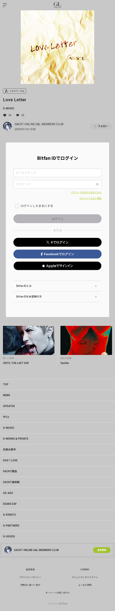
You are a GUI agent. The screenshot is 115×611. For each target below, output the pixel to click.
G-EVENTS (9, 514)
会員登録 (101, 550)
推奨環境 (30, 569)
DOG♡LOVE (10, 460)
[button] (57, 265)
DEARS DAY (10, 503)
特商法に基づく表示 (30, 585)
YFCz (6, 416)
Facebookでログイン (57, 254)
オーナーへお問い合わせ (57, 592)
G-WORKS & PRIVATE (15, 438)
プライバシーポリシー (30, 577)
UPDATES (9, 406)
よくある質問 (84, 585)
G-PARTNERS (11, 525)
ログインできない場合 (91, 198)
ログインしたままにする (37, 206)
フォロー (101, 126)
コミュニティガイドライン (85, 577)
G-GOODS (9, 536)
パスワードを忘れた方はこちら (86, 192)
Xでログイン (57, 242)
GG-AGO (8, 493)
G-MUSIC (8, 108)
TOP (5, 384)
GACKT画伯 (10, 471)
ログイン (109, 5)
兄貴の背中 (9, 449)
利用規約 (84, 569)
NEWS (6, 395)
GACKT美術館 (11, 482)
